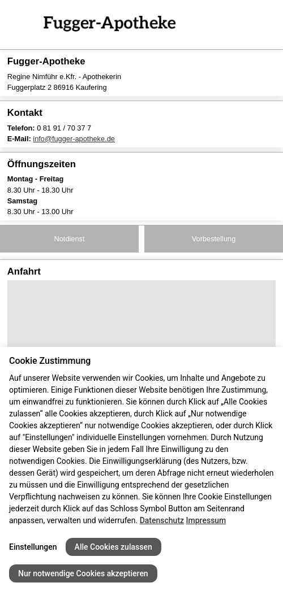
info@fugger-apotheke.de (74, 138)
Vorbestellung (214, 238)
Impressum (206, 520)
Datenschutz (162, 520)
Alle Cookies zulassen (113, 546)
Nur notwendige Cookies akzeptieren (83, 573)
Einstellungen (33, 546)
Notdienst (69, 238)
